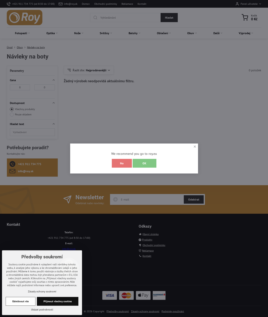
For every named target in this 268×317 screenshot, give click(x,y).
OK (144, 163)
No (122, 163)
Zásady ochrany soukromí (42, 309)
